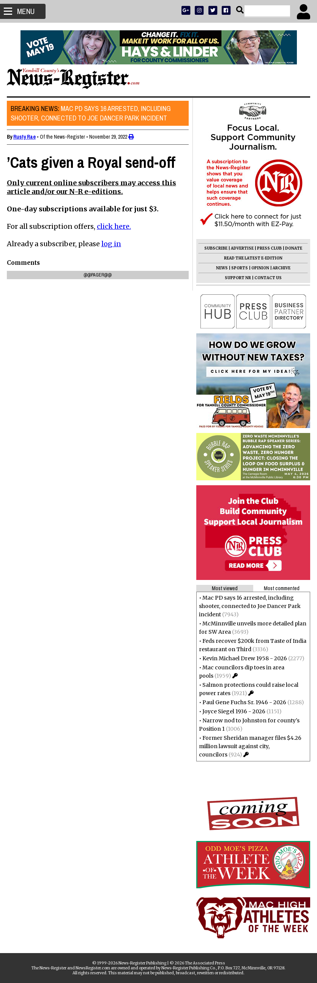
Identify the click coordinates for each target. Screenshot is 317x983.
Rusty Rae (25, 136)
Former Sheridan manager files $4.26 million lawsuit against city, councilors (249, 746)
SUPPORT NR (237, 277)
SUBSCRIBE (215, 248)
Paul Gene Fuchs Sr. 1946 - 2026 (243, 702)
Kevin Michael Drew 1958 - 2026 (244, 658)
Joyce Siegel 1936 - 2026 (233, 711)
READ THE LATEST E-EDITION (252, 258)
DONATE (292, 248)
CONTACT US (267, 277)
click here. (115, 226)
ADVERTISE (241, 248)
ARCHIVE (281, 268)
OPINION (259, 268)
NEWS (221, 268)
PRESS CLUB (268, 248)
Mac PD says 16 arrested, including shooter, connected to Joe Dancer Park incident (91, 113)
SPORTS (238, 268)
